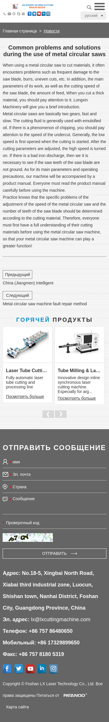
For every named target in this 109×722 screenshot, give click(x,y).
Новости (52, 31)
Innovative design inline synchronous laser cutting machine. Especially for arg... (79, 384)
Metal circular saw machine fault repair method (45, 303)
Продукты (54, 320)
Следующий (17, 295)
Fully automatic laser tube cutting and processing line (24, 382)
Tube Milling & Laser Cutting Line (79, 370)
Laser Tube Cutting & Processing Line (27, 370)
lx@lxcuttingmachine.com (60, 619)
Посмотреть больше (25, 396)
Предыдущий (17, 274)
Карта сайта (17, 707)
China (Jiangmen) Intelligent (28, 283)
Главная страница (20, 31)
